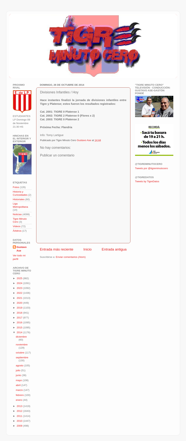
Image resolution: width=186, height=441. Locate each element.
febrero (20, 395)
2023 (20, 288)
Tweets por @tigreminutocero (151, 168)
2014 (20, 332)
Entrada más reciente (57, 249)
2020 (20, 302)
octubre (20, 352)
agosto (20, 365)
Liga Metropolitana (20, 205)
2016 (20, 322)
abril (18, 385)
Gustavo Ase (22, 249)
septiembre (22, 357)
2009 (20, 425)
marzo (20, 390)
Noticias (17, 214)
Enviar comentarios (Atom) (71, 257)
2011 (20, 416)
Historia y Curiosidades (20, 193)
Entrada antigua (114, 249)
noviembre (22, 344)
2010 (20, 420)
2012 (20, 411)
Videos (17, 226)
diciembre (21, 336)
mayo (19, 380)
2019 (20, 307)
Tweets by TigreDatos (147, 181)
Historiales (19, 199)
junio (19, 375)
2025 (20, 278)
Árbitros (17, 230)
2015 (20, 327)
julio (18, 370)
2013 (20, 406)
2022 (20, 293)
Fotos (16, 187)
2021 (20, 298)
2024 (20, 283)
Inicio (87, 249)
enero (19, 400)
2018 (20, 312)
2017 (20, 317)
